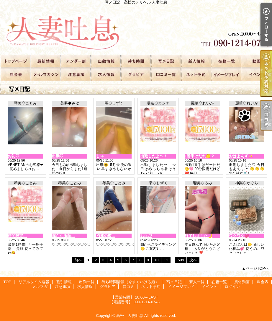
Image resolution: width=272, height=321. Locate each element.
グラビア (135, 74)
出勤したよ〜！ (153, 156)
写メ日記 (166, 61)
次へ (193, 260)
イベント (256, 74)
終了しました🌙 (198, 236)
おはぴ (146, 236)
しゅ (100, 156)
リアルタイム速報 (45, 61)
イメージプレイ (226, 74)
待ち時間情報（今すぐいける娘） (135, 61)
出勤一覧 (105, 61)
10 (156, 260)
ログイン (232, 286)
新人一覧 (196, 61)
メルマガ (45, 74)
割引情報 (75, 61)
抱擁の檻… (105, 236)
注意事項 (75, 74)
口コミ (166, 74)
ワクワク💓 (239, 236)
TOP (15, 61)
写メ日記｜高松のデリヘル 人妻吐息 (136, 29)
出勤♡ (57, 156)
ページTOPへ (257, 268)
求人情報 (105, 74)
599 (181, 260)
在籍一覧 (226, 61)
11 (166, 260)
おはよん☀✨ (241, 156)
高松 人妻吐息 (129, 315)
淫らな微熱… (63, 236)
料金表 (15, 74)
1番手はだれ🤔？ (199, 156)
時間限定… (17, 236)
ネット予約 (196, 74)
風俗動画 (256, 61)
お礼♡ (13, 156)
